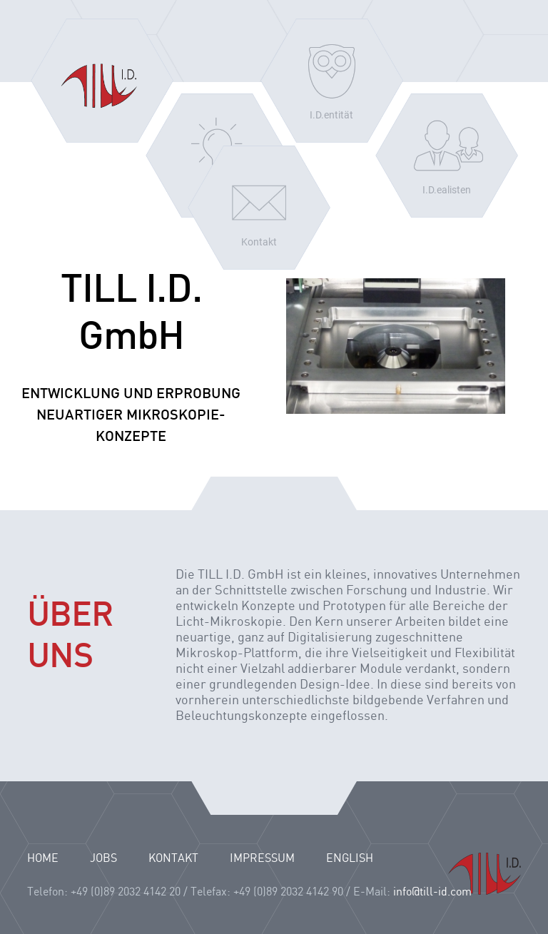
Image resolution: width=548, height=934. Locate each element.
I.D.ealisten (446, 190)
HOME (43, 859)
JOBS (103, 859)
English (349, 859)
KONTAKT (173, 859)
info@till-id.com (432, 892)
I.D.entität (331, 115)
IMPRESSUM (262, 859)
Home (102, 81)
